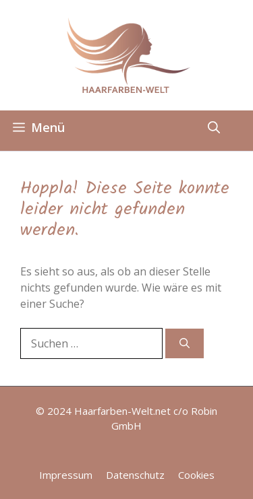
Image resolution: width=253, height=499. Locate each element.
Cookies (196, 474)
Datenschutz (135, 474)
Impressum (65, 474)
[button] (214, 127)
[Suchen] (184, 344)
